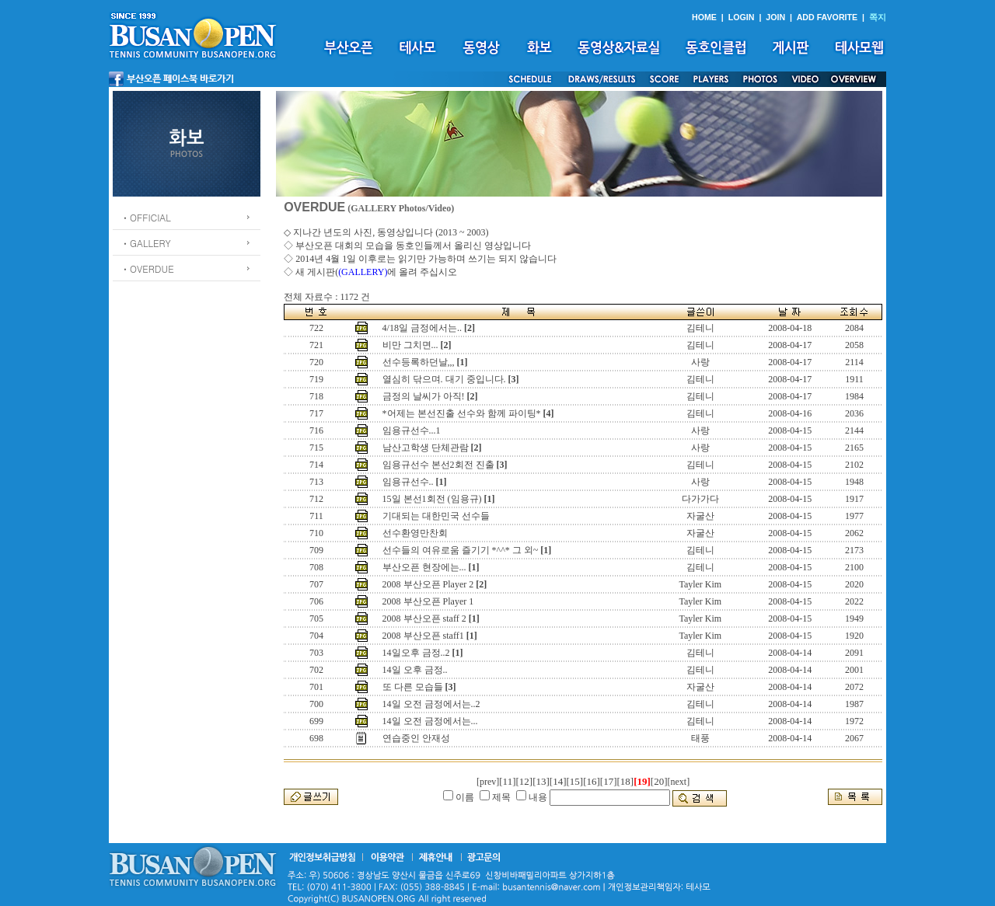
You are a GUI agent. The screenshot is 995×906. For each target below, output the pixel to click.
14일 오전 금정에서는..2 (431, 704)
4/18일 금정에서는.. (422, 327)
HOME (704, 17)
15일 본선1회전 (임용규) (432, 498)
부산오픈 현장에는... (424, 567)
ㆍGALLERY (145, 242)
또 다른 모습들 (412, 686)
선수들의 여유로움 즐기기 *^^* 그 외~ (460, 550)
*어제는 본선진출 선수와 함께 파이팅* (461, 413)
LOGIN (741, 17)
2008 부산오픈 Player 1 (428, 601)
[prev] (488, 781)
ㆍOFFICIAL (145, 217)
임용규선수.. (408, 481)
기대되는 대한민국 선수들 (436, 515)
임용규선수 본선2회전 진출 (438, 464)
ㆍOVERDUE (147, 268)
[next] (679, 781)
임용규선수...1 (411, 430)
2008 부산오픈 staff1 (423, 635)
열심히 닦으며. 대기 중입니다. (444, 379)
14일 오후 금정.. (415, 669)
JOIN (775, 17)
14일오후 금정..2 (416, 652)
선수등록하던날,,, (418, 362)
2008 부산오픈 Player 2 (428, 584)
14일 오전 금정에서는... (430, 721)
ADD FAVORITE (827, 17)
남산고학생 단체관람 (425, 447)
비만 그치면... (410, 345)
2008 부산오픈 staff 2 (424, 618)
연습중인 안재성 (416, 738)
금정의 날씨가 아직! (423, 396)
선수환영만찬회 (415, 533)
